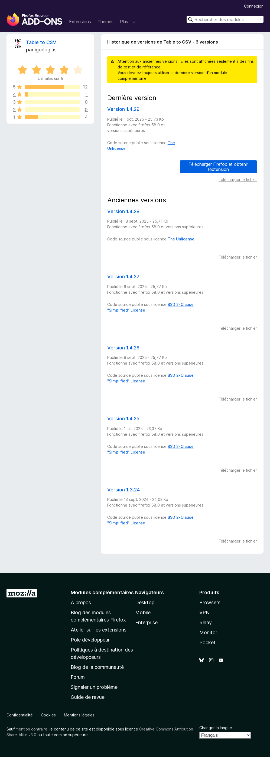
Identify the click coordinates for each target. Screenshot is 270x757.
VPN (204, 612)
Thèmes (105, 21)
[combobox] (225, 19)
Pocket (207, 642)
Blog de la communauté (97, 667)
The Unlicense (181, 239)
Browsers (209, 602)
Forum (78, 677)
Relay (205, 622)
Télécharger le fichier (238, 179)
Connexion (254, 6)
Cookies (48, 715)
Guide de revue (88, 697)
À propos (81, 602)
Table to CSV (41, 42)
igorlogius (46, 49)
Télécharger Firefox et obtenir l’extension (218, 166)
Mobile (143, 612)
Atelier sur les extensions (98, 630)
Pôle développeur (90, 640)
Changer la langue (215, 727)
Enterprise (146, 622)
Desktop (144, 602)
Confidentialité (19, 715)
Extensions (80, 21)
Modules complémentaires (102, 592)
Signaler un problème (94, 687)
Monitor (208, 632)
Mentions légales (79, 715)
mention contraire (31, 729)
